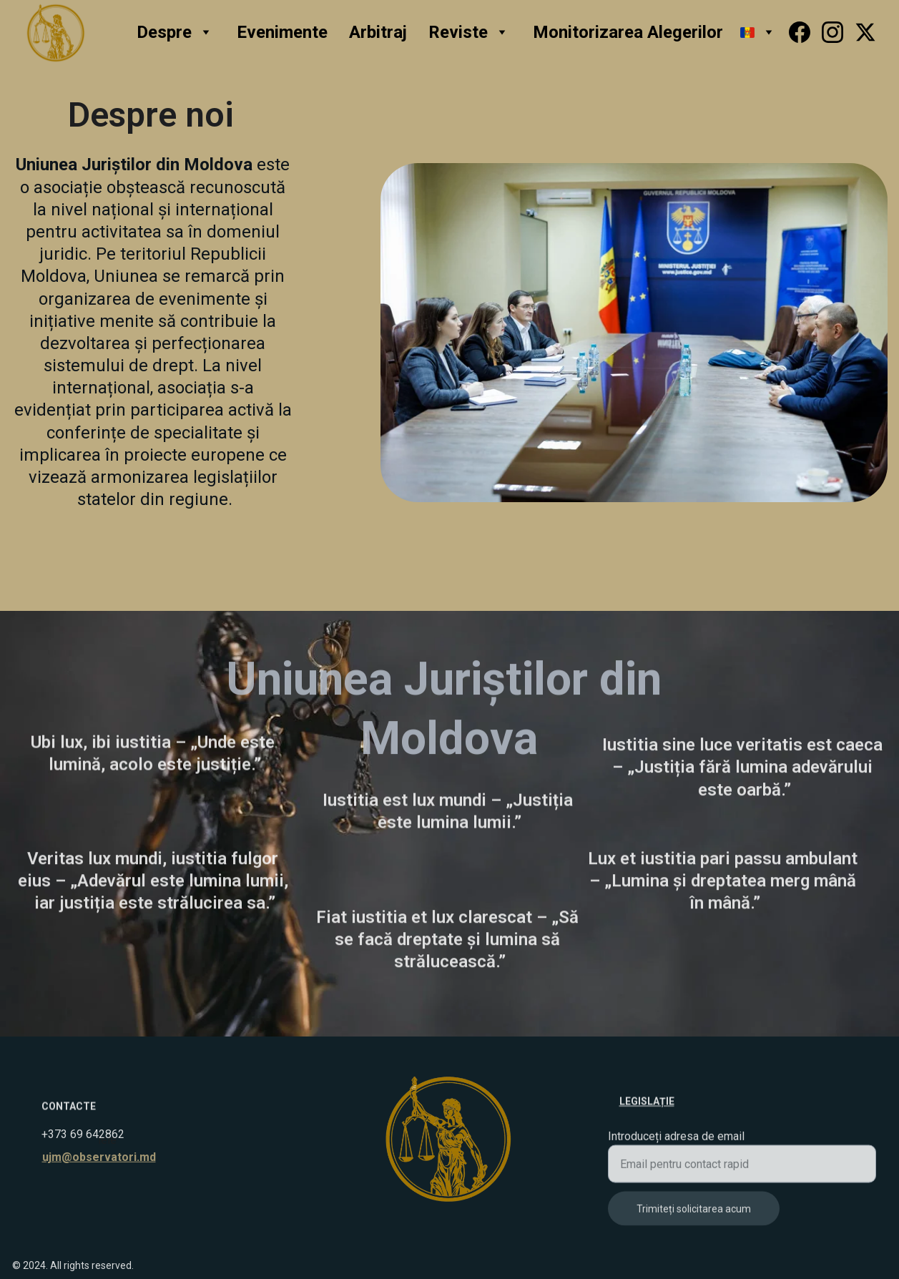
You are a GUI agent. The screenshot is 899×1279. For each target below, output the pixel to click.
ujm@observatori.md (99, 1158)
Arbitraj (378, 32)
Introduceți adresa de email (676, 1142)
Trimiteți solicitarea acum (694, 1214)
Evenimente (282, 32)
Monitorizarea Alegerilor (628, 32)
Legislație (646, 1102)
